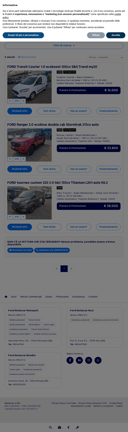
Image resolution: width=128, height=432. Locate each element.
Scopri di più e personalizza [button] (23, 35)
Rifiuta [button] (96, 35)
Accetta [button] (116, 35)
